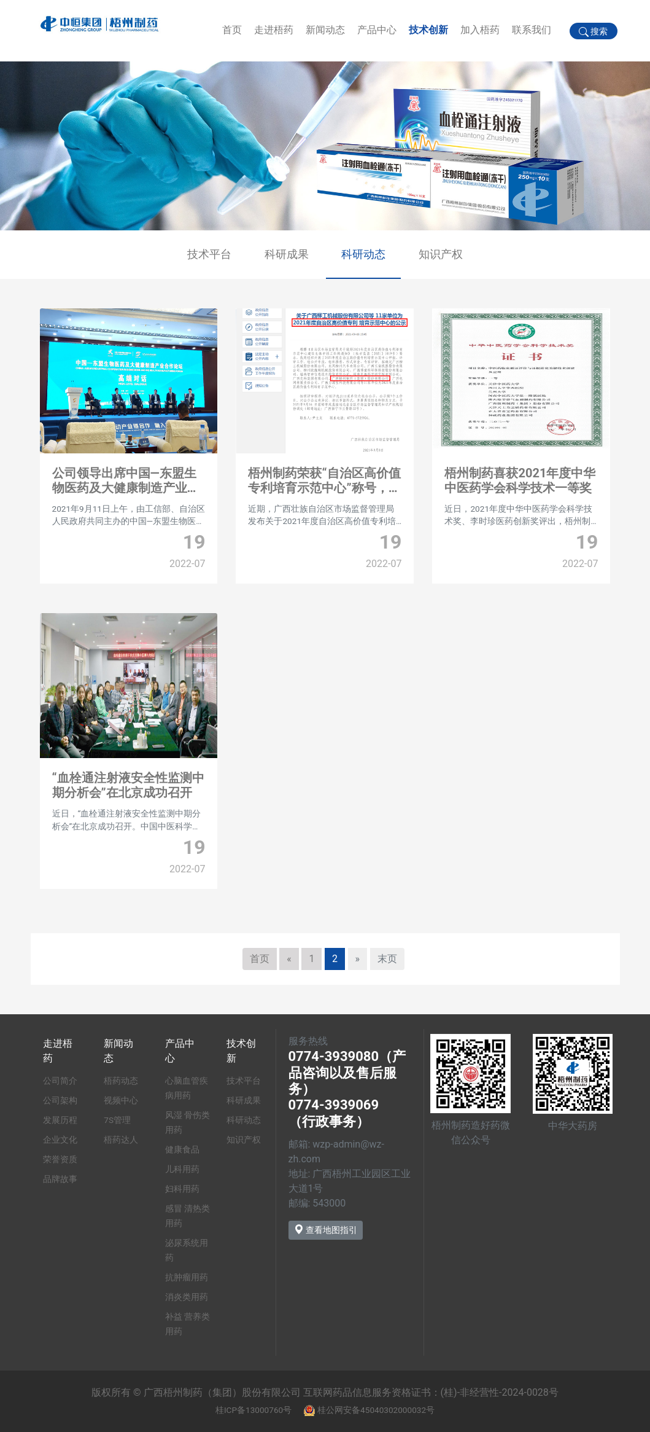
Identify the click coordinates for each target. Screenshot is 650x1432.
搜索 (593, 31)
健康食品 (182, 1149)
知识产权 (441, 254)
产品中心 (377, 30)
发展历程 (60, 1120)
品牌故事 (60, 1179)
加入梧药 (480, 30)
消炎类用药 (186, 1297)
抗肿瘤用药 (186, 1277)
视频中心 (121, 1100)
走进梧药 (273, 30)
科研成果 (287, 254)
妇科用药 (182, 1189)
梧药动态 (121, 1081)
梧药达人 (121, 1139)
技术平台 (209, 254)
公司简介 (60, 1081)
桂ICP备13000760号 (253, 1410)
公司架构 (60, 1100)
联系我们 (531, 30)
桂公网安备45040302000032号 (376, 1410)
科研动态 (363, 254)
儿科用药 (182, 1169)
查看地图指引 (325, 1229)
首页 (232, 30)
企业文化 (60, 1139)
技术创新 (428, 30)
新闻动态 (325, 30)
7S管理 (117, 1120)
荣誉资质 (60, 1159)
